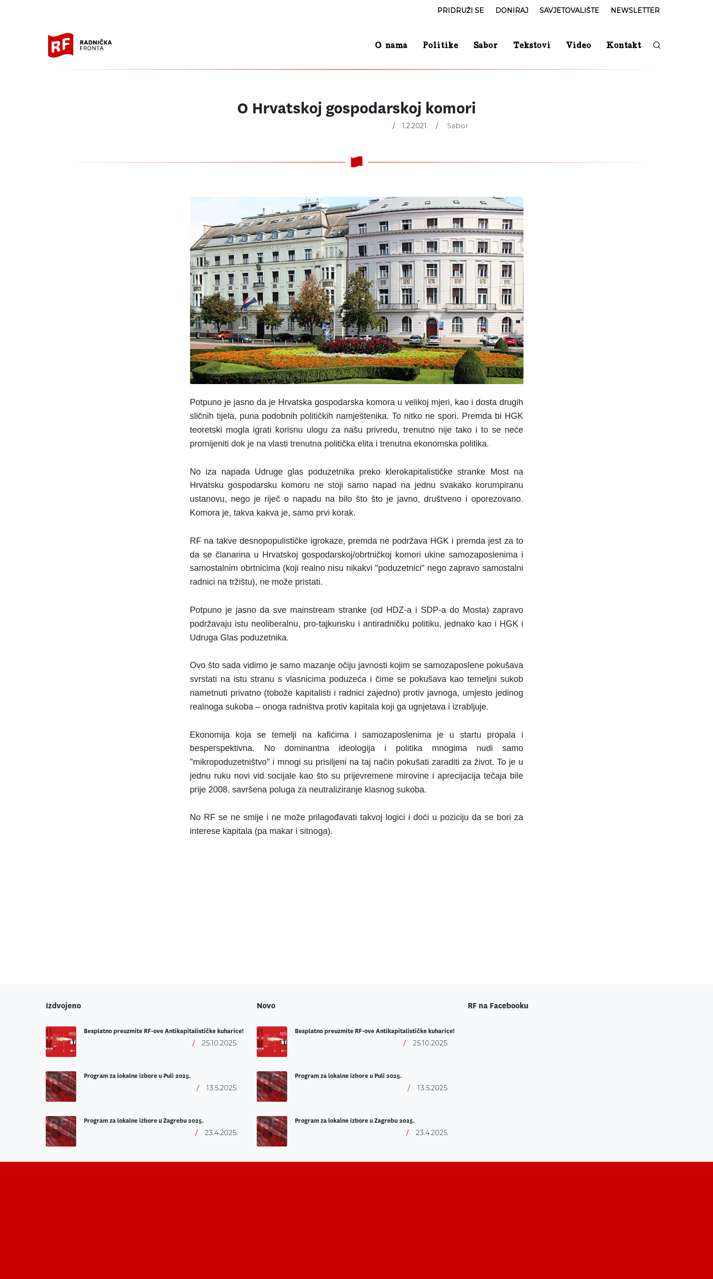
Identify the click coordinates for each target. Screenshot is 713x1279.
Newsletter (635, 10)
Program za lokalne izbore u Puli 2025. (137, 1076)
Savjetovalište (569, 10)
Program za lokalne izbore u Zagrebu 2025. (144, 1121)
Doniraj (511, 10)
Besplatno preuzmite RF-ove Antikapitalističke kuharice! (163, 1031)
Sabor (457, 126)
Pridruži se (460, 10)
